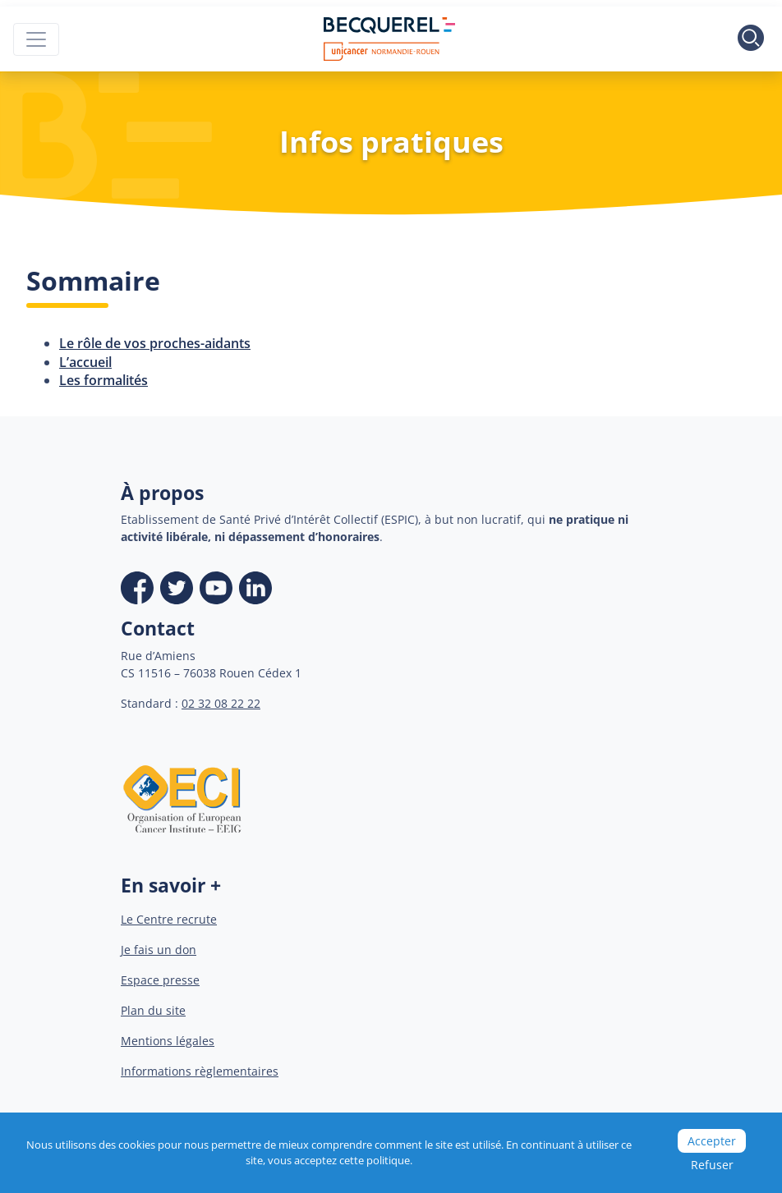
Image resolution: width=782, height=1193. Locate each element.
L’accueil (85, 362)
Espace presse (160, 980)
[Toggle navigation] (36, 39)
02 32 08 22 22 (221, 703)
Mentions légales (167, 1040)
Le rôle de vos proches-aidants (155, 343)
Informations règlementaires (199, 1071)
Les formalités (103, 380)
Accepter (712, 1141)
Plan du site (153, 1010)
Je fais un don (158, 949)
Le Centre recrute (169, 919)
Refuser (712, 1164)
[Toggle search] (751, 39)
